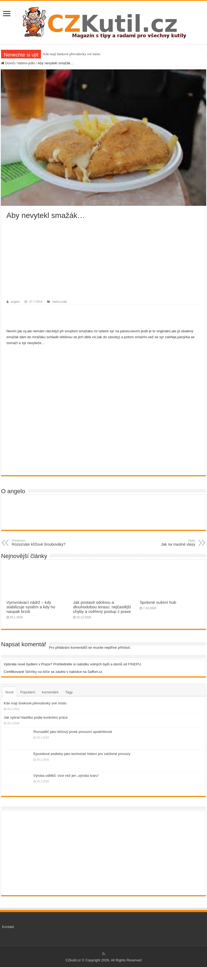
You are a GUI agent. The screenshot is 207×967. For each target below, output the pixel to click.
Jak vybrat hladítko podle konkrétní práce (36, 717)
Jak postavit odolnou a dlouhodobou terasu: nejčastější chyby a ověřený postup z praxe (102, 607)
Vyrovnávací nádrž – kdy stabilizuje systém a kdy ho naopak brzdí (30, 607)
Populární (27, 692)
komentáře (50, 692)
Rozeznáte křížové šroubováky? (39, 542)
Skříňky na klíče (37, 672)
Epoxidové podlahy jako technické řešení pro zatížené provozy (81, 754)
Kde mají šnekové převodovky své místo (71, 54)
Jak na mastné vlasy (167, 542)
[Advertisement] (103, 260)
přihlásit (124, 647)
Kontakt (8, 927)
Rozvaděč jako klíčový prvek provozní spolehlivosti (72, 732)
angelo (15, 301)
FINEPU (134, 664)
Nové (9, 692)
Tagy (69, 692)
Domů (8, 63)
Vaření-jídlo (26, 63)
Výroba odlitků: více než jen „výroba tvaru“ (66, 776)
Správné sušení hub (158, 602)
